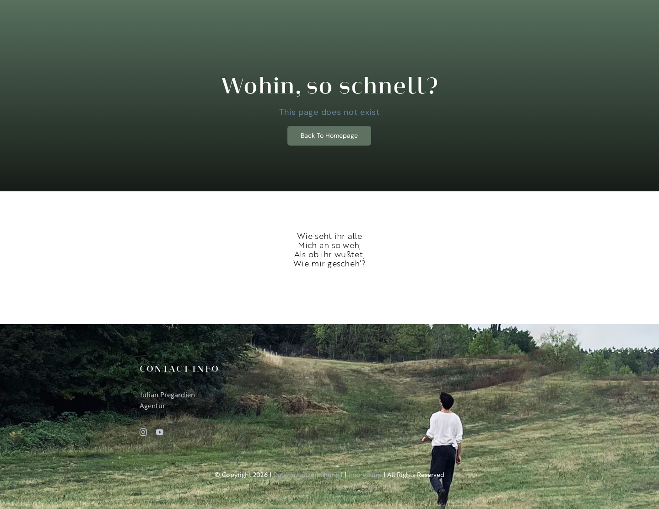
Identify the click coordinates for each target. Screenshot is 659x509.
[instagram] (143, 432)
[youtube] (159, 432)
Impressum (365, 474)
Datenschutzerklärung (306, 474)
